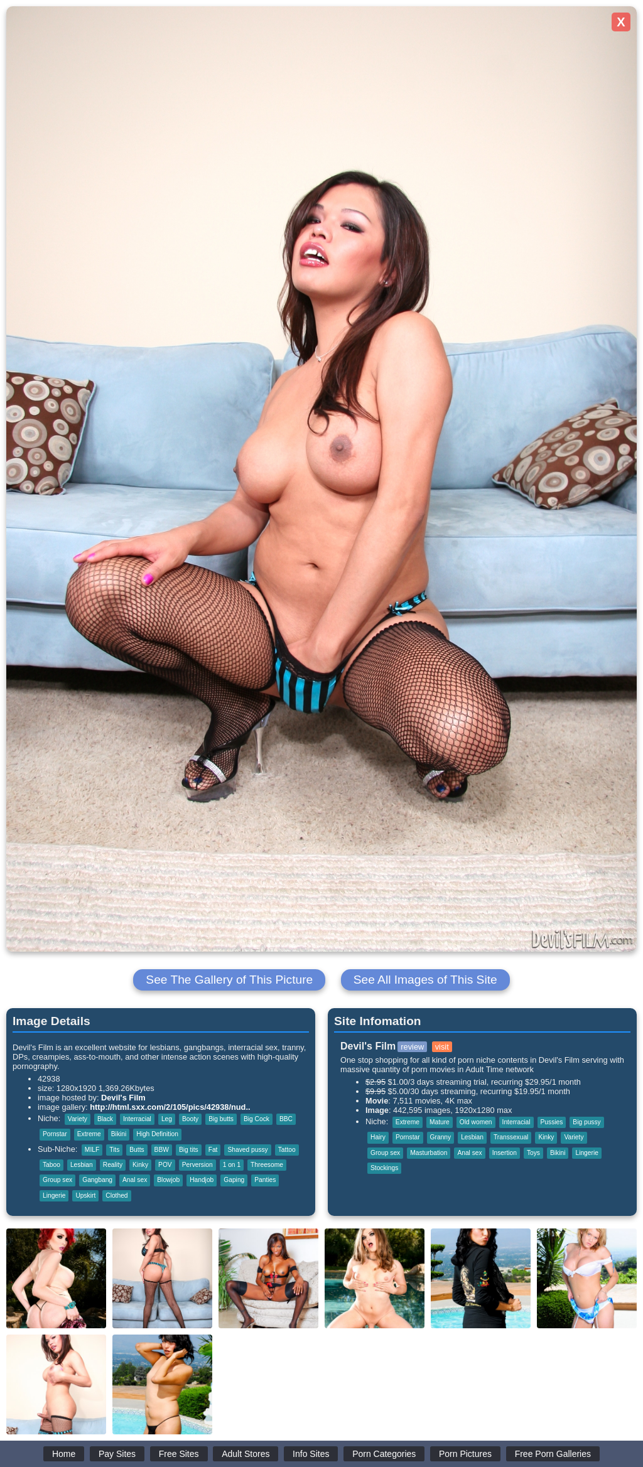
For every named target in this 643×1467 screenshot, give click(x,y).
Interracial (137, 1118)
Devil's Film (123, 1097)
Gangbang (97, 1179)
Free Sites (179, 1454)
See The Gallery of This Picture (229, 979)
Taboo (51, 1164)
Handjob (201, 1179)
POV (165, 1164)
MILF (92, 1149)
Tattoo (287, 1149)
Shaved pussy (247, 1149)
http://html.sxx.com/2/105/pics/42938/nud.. (170, 1107)
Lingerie (54, 1195)
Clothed (116, 1195)
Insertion (504, 1152)
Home (63, 1454)
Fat (213, 1149)
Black (105, 1118)
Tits (114, 1149)
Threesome (267, 1164)
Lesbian (81, 1164)
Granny (440, 1137)
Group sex (57, 1179)
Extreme (89, 1134)
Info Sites (311, 1454)
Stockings (384, 1167)
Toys (533, 1152)
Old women (476, 1122)
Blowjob (168, 1179)
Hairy (378, 1137)
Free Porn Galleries (553, 1454)
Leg (166, 1118)
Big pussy (586, 1122)
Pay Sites (117, 1454)
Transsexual (511, 1137)
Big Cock (256, 1118)
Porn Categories (384, 1454)
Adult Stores (245, 1454)
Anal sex (134, 1179)
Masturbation (428, 1152)
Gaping (234, 1179)
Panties (265, 1179)
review (412, 1046)
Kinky (140, 1164)
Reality (112, 1164)
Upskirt (85, 1195)
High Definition (157, 1134)
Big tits (188, 1149)
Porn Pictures (465, 1454)
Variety (77, 1118)
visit (442, 1046)
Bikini (118, 1134)
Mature (440, 1122)
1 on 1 (231, 1164)
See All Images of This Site (425, 979)
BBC (286, 1118)
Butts (136, 1149)
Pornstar (55, 1134)
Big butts (221, 1118)
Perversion (197, 1164)
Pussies (552, 1122)
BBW (161, 1149)
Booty (190, 1118)
